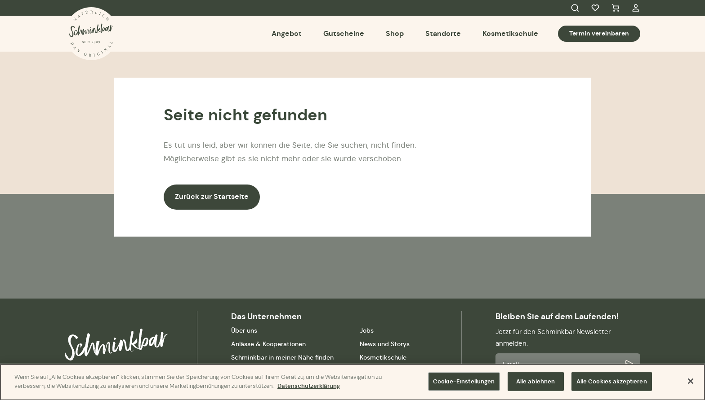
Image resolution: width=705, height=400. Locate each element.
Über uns (244, 330)
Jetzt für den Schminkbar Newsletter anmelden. (553, 337)
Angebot (287, 33)
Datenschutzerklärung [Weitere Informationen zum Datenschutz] (308, 388)
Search (575, 8)
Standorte (443, 33)
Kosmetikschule (510, 33)
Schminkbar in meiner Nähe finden (282, 357)
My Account (635, 8)
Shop (395, 33)
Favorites (595, 8)
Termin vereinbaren (599, 33)
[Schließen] (691, 384)
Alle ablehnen (535, 384)
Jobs (367, 330)
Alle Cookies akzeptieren (611, 384)
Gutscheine (343, 33)
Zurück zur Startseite (212, 196)
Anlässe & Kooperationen (268, 344)
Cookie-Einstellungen (464, 384)
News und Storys (385, 344)
